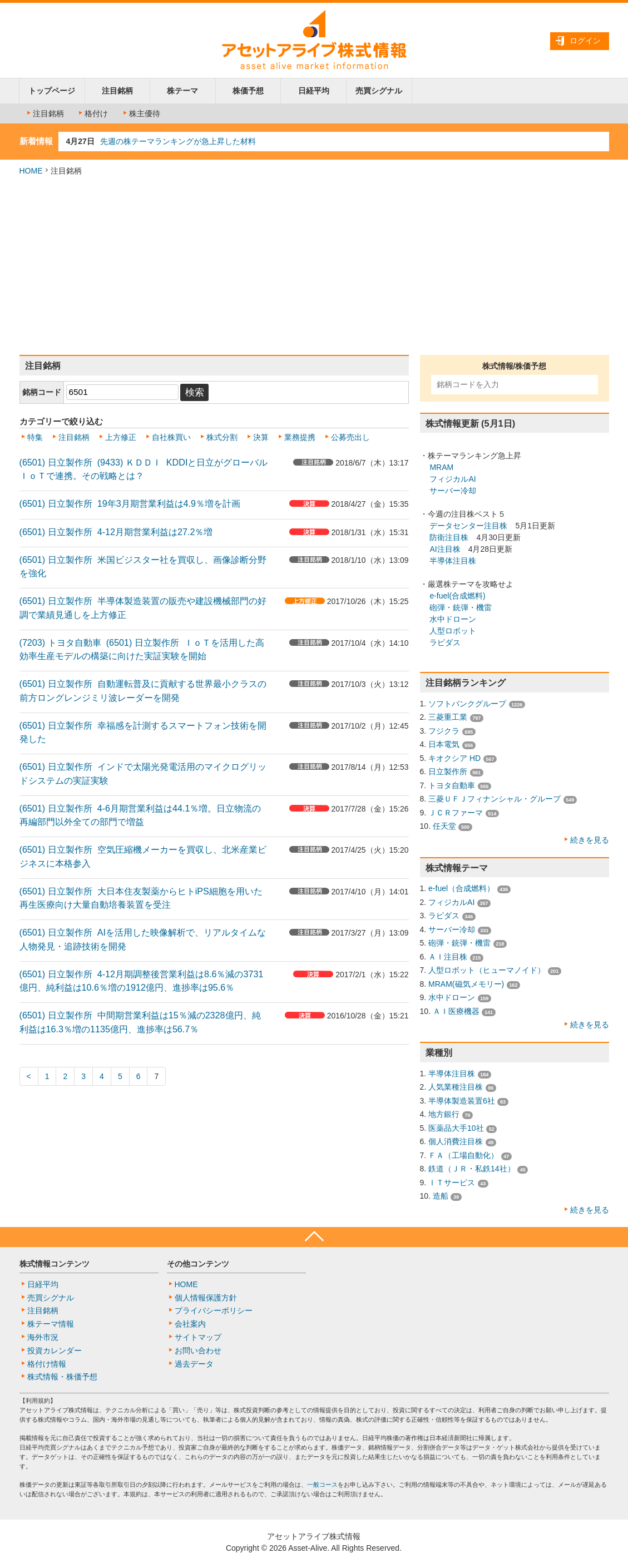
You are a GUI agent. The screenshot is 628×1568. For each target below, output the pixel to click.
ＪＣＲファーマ (455, 812)
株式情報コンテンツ (54, 1263)
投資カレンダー (54, 1350)
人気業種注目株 (455, 1086)
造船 (440, 1195)
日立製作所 (447, 771)
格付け (92, 113)
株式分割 (222, 437)
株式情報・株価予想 (62, 1376)
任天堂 (444, 826)
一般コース (322, 1484)
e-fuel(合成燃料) (457, 595)
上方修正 (120, 437)
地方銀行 (443, 1114)
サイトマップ (198, 1337)
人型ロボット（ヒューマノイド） (486, 970)
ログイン (585, 40)
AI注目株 (444, 549)
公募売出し (350, 437)
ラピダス (445, 642)
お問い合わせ (198, 1350)
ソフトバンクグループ (467, 703)
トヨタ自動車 (451, 785)
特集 (35, 437)
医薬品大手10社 (456, 1128)
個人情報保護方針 (206, 1297)
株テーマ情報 (50, 1323)
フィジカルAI (452, 478)
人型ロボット (452, 630)
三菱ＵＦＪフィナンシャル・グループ (494, 798)
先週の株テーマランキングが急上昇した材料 (178, 141)
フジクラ (443, 730)
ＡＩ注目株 (447, 956)
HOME (31, 170)
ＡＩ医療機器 (456, 1011)
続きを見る (589, 839)
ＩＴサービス (451, 1182)
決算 (261, 437)
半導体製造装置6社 (461, 1100)
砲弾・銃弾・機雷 (460, 607)
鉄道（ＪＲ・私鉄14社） (471, 1168)
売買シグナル (378, 90)
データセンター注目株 (468, 525)
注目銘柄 (117, 90)
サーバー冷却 (452, 490)
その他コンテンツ (198, 1263)
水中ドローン (452, 619)
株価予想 (248, 90)
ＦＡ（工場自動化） (463, 1155)
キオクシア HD (454, 758)
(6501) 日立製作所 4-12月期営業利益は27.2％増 (116, 532)
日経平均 (313, 90)
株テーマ (182, 90)
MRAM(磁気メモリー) (466, 984)
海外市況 (42, 1337)
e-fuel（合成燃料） (461, 888)
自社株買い (171, 437)
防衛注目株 (448, 537)
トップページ (51, 90)
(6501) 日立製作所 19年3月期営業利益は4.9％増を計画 (130, 503)
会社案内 (190, 1323)
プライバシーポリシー (214, 1310)
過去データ (194, 1363)
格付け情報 (46, 1363)
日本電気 (443, 744)
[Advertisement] (314, 266)
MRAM (441, 467)
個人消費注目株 (455, 1141)
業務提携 (299, 437)
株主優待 (140, 113)
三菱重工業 (447, 717)
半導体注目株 (452, 560)
